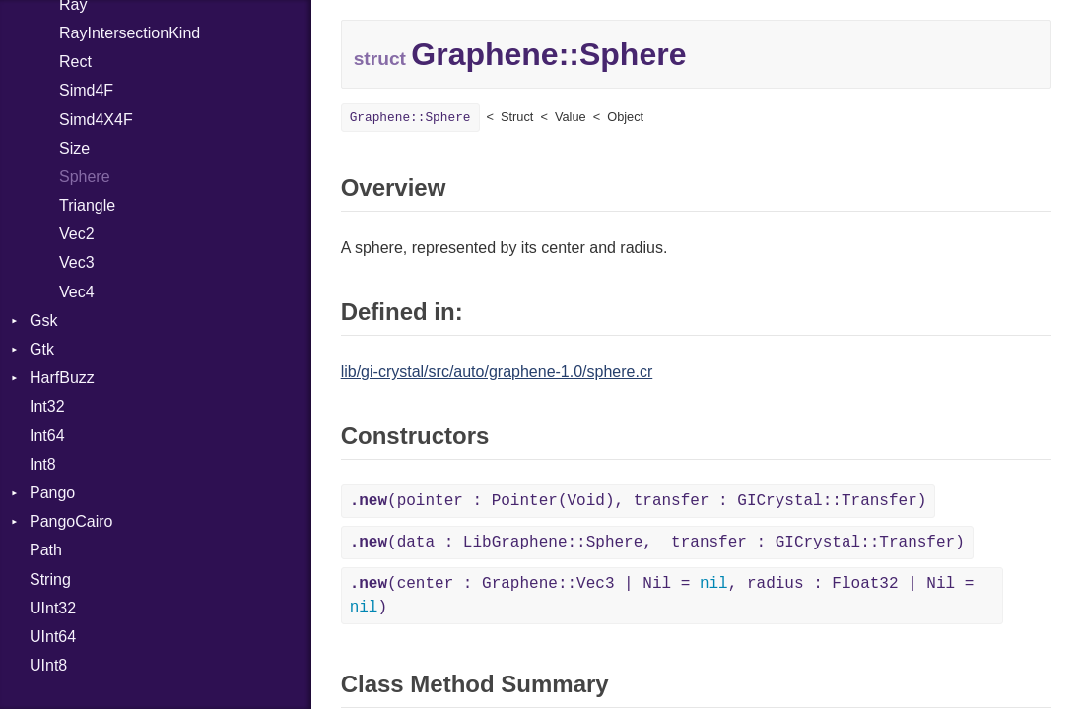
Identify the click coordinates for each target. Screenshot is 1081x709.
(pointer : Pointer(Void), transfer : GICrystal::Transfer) (638, 501)
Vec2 (77, 234)
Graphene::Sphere (410, 117)
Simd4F (86, 90)
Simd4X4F (96, 119)
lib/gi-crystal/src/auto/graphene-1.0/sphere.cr (497, 371)
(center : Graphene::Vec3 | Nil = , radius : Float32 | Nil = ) (662, 595)
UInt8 (48, 665)
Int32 (47, 406)
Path (46, 550)
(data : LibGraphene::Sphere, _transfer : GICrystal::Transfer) (657, 542)
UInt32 (53, 608)
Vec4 (77, 292)
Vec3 (77, 262)
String (50, 579)
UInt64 (53, 636)
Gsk (43, 320)
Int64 (47, 435)
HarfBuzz (62, 377)
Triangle (87, 205)
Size (74, 148)
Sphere (84, 176)
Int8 (43, 464)
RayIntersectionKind (129, 33)
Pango (52, 492)
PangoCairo (71, 521)
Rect (75, 61)
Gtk (42, 349)
